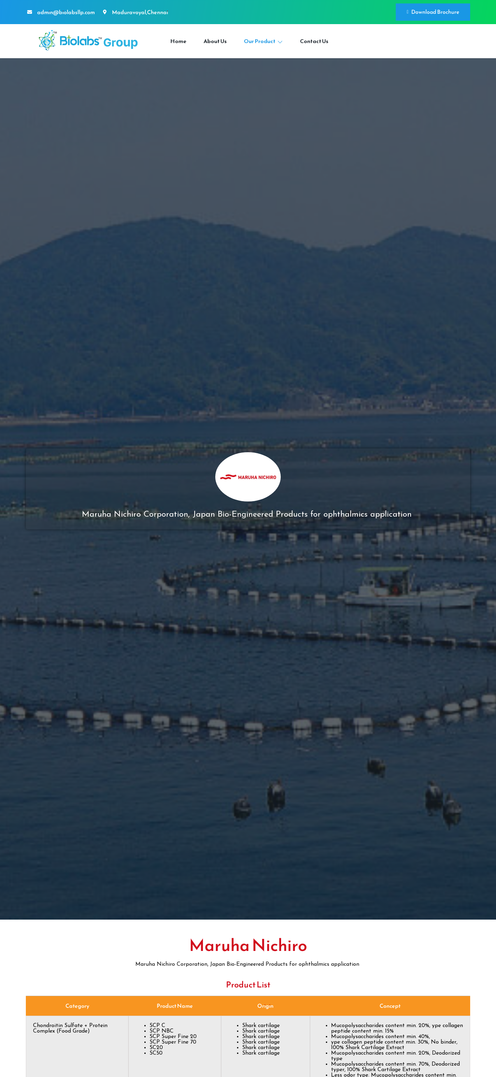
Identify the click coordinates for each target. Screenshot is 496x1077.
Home (178, 41)
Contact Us (314, 41)
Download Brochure (433, 12)
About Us (215, 41)
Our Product (263, 41)
